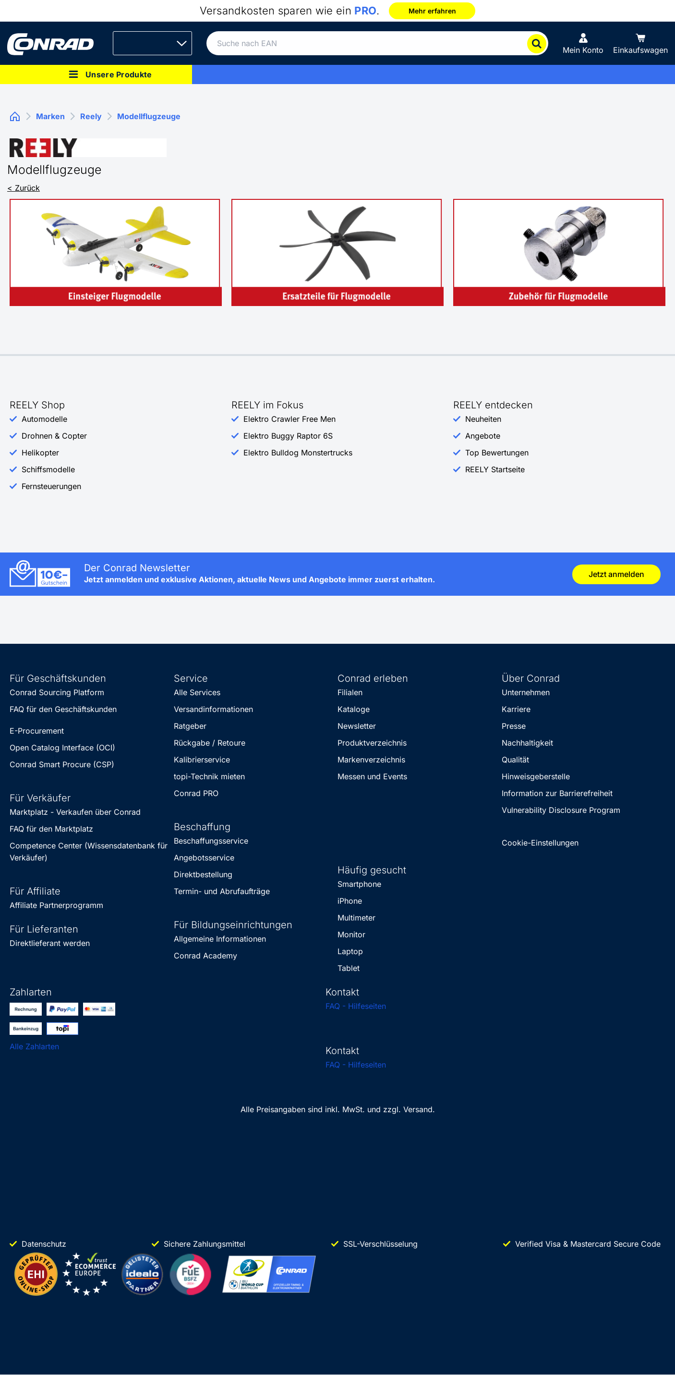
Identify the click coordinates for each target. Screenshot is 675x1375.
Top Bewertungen (497, 452)
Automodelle (44, 419)
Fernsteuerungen (51, 486)
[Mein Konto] (583, 43)
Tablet (349, 968)
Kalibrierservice (202, 759)
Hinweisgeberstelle (536, 776)
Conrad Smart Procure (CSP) (62, 764)
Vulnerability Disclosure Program (561, 810)
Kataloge (354, 709)
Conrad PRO (196, 793)
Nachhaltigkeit (527, 743)
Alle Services (197, 692)
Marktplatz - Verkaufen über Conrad (75, 812)
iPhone (350, 901)
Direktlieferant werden (50, 943)
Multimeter (356, 917)
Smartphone (359, 884)
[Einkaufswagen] (640, 43)
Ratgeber (190, 726)
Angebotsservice (204, 857)
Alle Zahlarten (34, 1046)
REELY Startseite (495, 469)
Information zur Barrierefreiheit (557, 793)
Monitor (351, 934)
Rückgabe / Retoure (209, 743)
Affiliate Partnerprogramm (56, 905)
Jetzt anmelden (616, 574)
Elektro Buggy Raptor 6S (288, 436)
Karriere (516, 709)
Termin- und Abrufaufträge (222, 891)
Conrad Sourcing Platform (57, 692)
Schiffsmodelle (48, 469)
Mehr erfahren (432, 11)
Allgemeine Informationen (220, 939)
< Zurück (23, 188)
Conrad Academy (205, 955)
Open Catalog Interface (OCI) (62, 747)
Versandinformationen (213, 709)
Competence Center (46, 845)
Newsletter (357, 726)
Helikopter (40, 452)
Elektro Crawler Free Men (289, 419)
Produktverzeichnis (372, 743)
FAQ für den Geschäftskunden (63, 709)
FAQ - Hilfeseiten (355, 1006)
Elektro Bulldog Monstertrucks (297, 452)
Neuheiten (483, 419)
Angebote (482, 436)
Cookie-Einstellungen (540, 842)
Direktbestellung (203, 874)
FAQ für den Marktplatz (51, 829)
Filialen (350, 692)
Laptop (350, 951)
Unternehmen (526, 692)
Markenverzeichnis (371, 759)
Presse (514, 726)
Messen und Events (372, 776)
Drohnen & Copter (54, 436)
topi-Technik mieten (209, 776)
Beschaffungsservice (211, 841)
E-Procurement (37, 731)
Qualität (515, 759)
